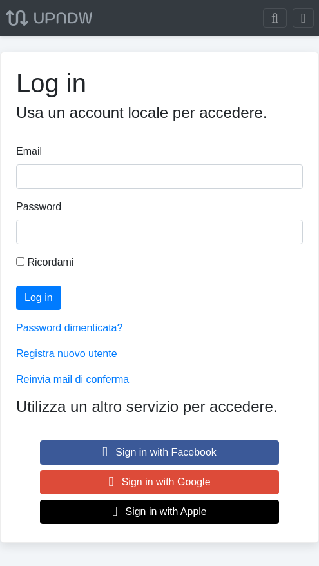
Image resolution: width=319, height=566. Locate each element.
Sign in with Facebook (159, 452)
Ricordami (44, 262)
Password (38, 206)
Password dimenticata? (69, 327)
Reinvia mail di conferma (72, 379)
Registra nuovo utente (66, 353)
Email (29, 151)
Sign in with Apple (159, 511)
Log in (38, 297)
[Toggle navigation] (303, 18)
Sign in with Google (159, 481)
